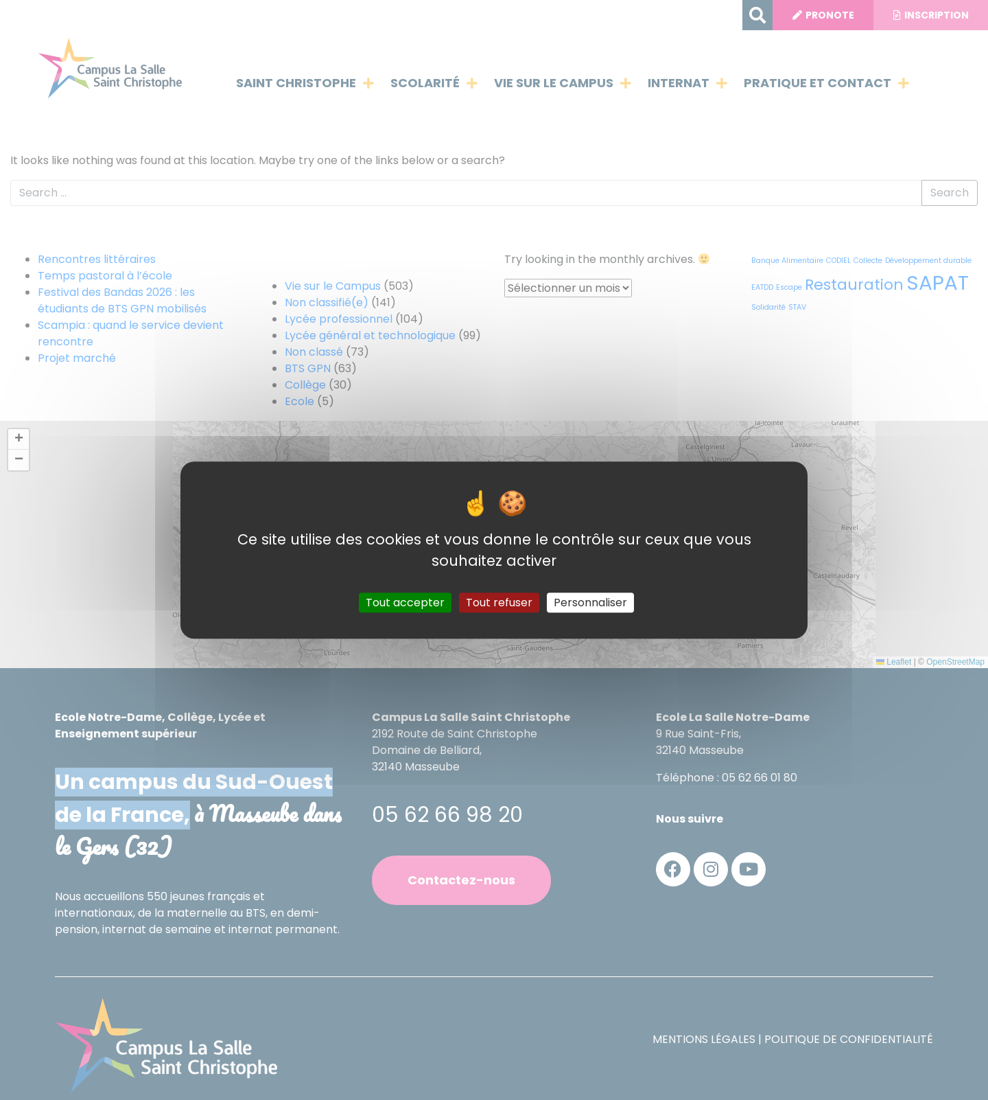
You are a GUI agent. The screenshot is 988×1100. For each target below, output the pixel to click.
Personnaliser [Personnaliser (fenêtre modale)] (590, 602)
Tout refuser (499, 602)
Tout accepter (405, 602)
